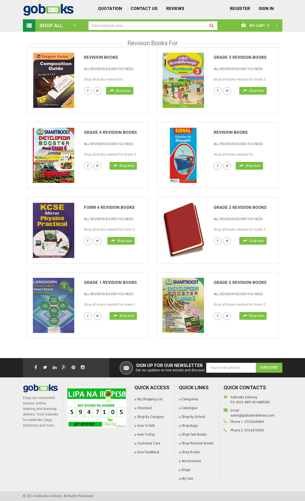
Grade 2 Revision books (240, 207)
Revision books (101, 57)
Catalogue (189, 408)
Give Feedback (148, 452)
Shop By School (193, 417)
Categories (190, 399)
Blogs (186, 470)
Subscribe (269, 367)
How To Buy (146, 434)
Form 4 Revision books (109, 207)
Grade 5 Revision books (240, 282)
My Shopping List (150, 399)
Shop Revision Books (198, 443)
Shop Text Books (194, 434)
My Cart (187, 479)
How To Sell (146, 426)
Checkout (144, 408)
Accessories (191, 461)
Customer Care (148, 443)
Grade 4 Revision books (110, 132)
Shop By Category (150, 417)
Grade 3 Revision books (240, 57)
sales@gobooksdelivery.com (252, 415)
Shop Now (120, 91)
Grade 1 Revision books (110, 282)
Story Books (191, 452)
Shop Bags (190, 426)
